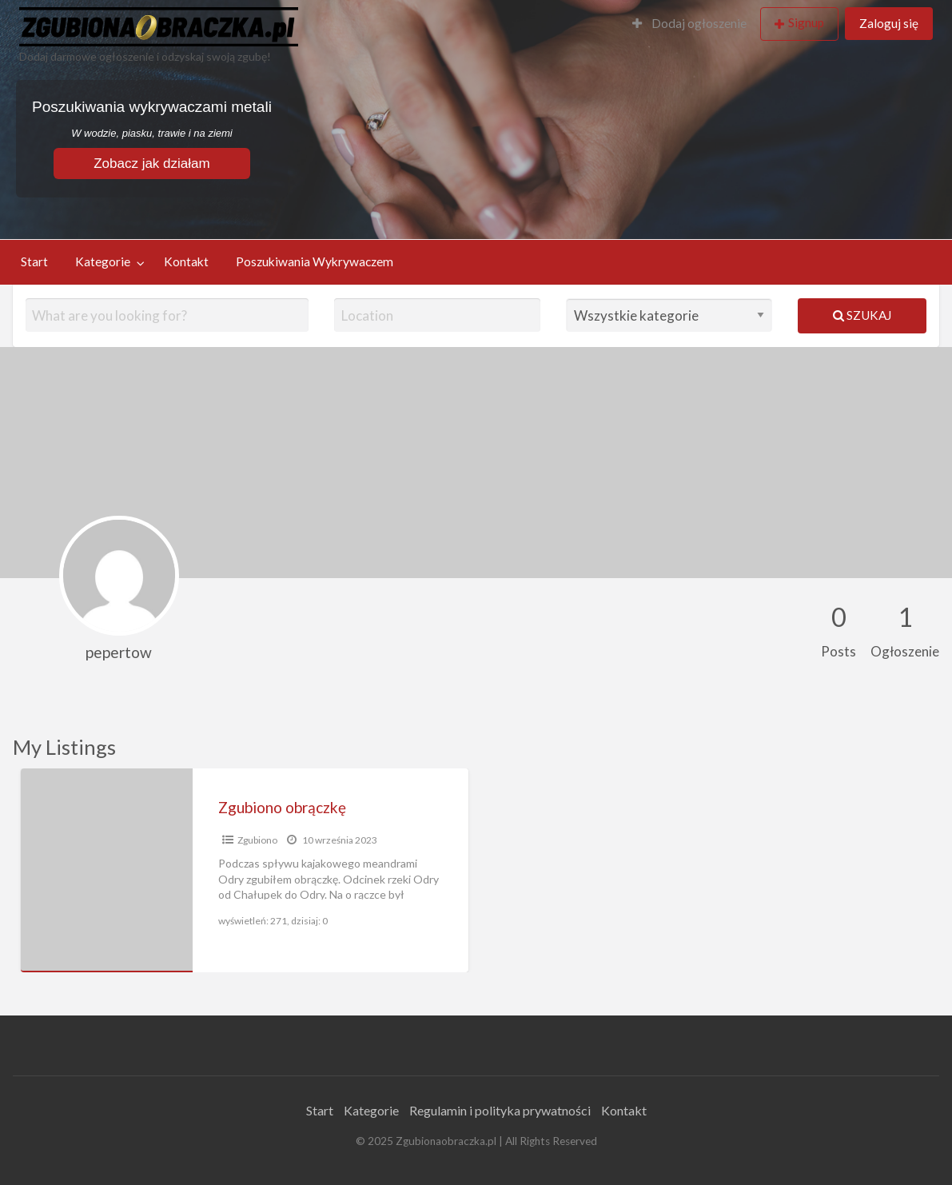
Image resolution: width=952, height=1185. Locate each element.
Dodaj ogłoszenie (689, 23)
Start (34, 261)
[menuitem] (689, 24)
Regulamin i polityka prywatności (500, 1110)
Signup (806, 22)
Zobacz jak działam (152, 163)
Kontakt (186, 261)
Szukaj (862, 315)
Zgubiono (257, 840)
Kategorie (102, 261)
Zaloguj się (888, 23)
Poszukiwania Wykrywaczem (314, 261)
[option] (244, 870)
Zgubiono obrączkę (282, 807)
